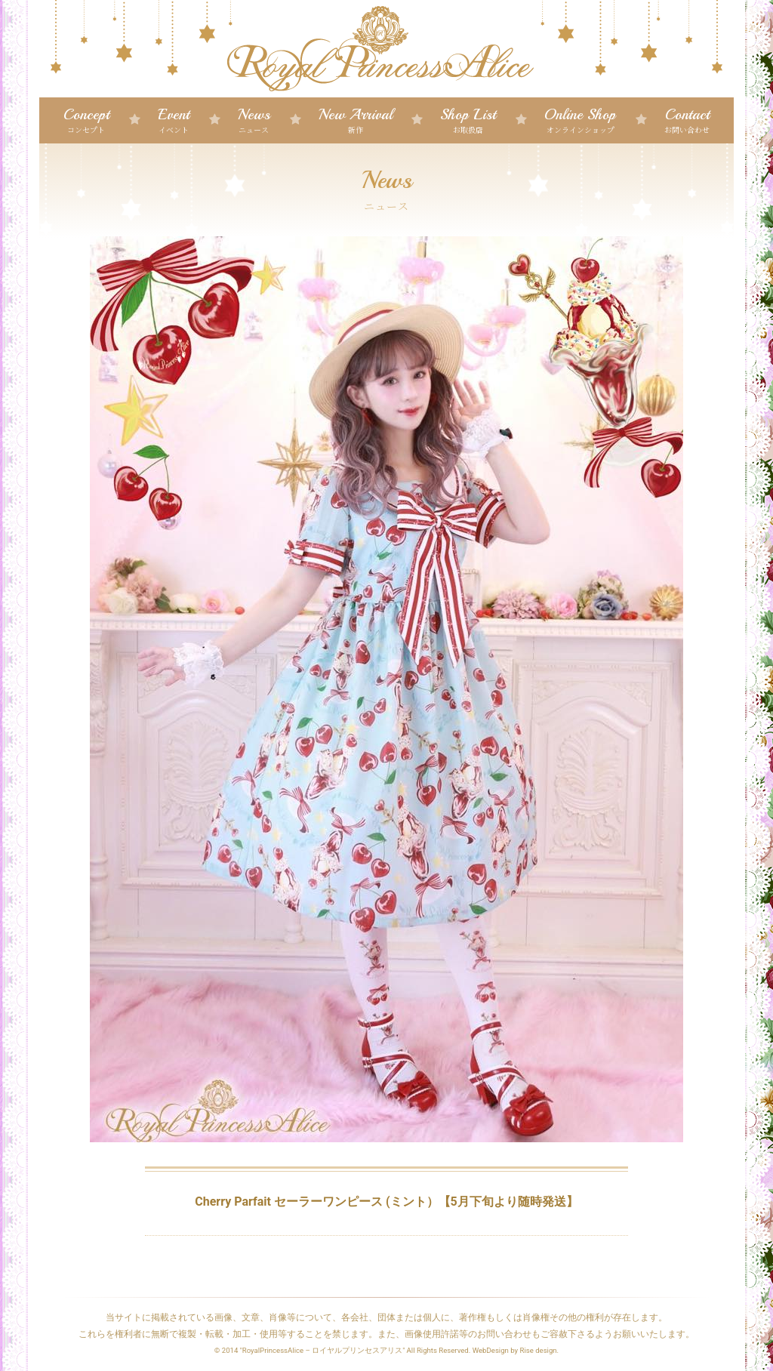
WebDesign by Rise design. (516, 1350)
